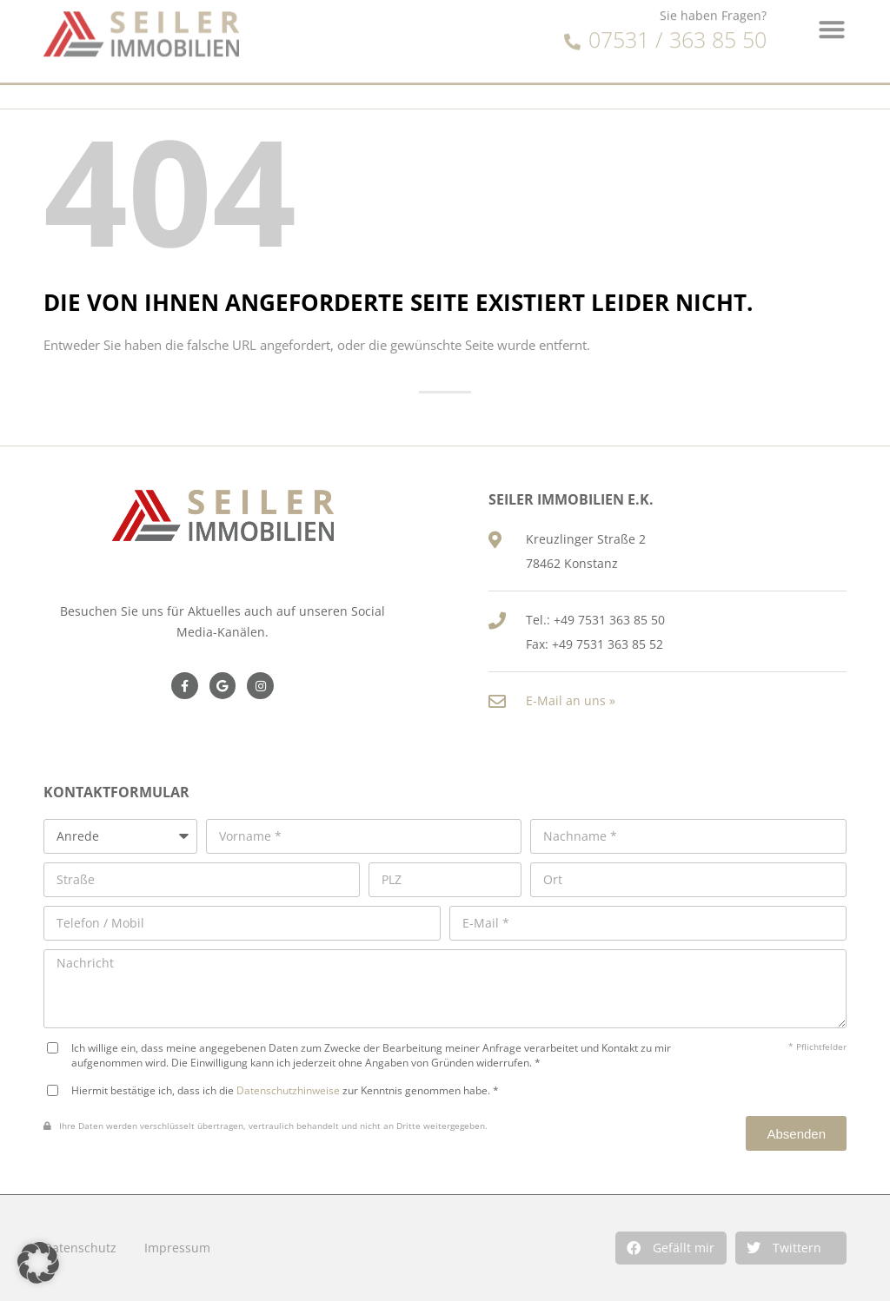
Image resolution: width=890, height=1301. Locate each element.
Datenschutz (79, 1247)
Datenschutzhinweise (288, 1090)
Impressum (177, 1247)
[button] (671, 1248)
